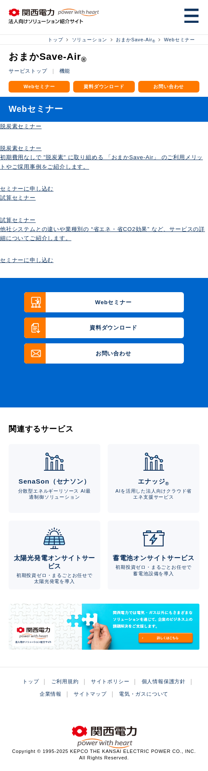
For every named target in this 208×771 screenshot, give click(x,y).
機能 (65, 71)
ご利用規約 (65, 681)
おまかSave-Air (135, 39)
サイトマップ (90, 694)
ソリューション (90, 39)
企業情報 (51, 694)
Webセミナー (179, 39)
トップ (55, 39)
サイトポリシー (110, 681)
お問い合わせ (168, 86)
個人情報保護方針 (164, 681)
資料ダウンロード (104, 86)
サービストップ (28, 71)
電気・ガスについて (143, 694)
